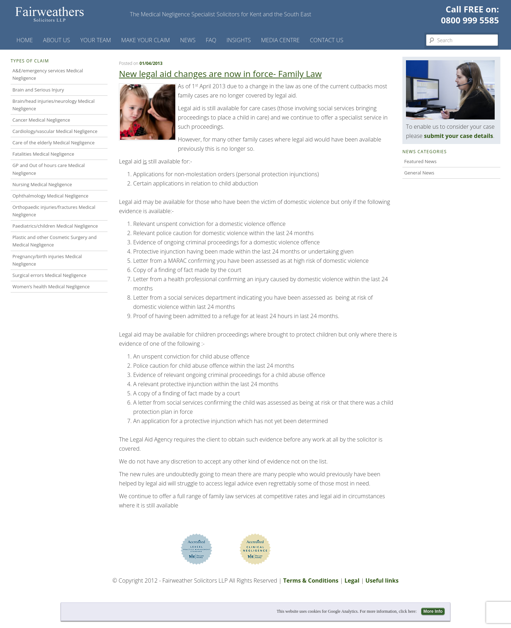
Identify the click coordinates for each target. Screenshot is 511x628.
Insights (238, 40)
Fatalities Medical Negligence (43, 154)
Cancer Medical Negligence (41, 120)
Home (24, 40)
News (188, 40)
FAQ (211, 40)
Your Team (95, 40)
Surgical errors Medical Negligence (49, 275)
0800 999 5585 (470, 20)
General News (419, 172)
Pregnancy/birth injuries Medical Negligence (47, 260)
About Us (56, 40)
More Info (433, 611)
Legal (352, 580)
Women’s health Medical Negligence (51, 286)
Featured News (420, 161)
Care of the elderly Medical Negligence (53, 142)
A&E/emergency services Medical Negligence (47, 74)
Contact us (326, 40)
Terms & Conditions (311, 580)
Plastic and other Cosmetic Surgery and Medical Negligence (54, 241)
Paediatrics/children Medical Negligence (55, 226)
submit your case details (458, 136)
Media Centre (280, 40)
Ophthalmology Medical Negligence (50, 196)
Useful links (382, 580)
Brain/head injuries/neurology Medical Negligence (53, 105)
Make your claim (145, 40)
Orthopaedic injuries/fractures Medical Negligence (53, 211)
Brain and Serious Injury (38, 90)
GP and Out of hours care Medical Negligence (48, 169)
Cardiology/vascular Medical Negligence (54, 131)
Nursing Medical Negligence (42, 184)
